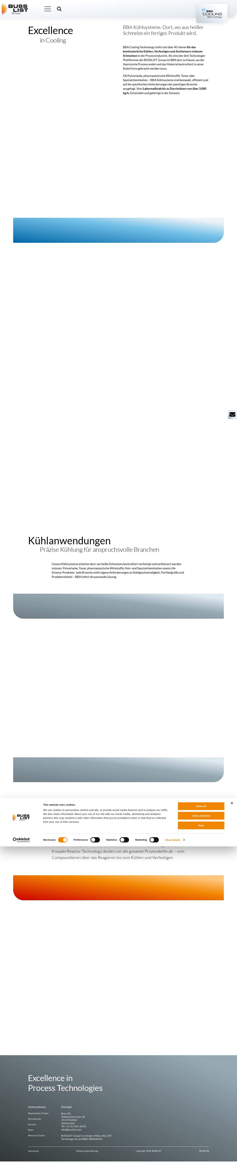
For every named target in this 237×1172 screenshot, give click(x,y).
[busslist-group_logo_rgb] (23, 5)
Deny (201, 1151)
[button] (67, 9)
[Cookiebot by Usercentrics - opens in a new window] (21, 1165)
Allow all (201, 1131)
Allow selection (201, 1141)
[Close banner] (232, 1129)
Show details (172, 1165)
